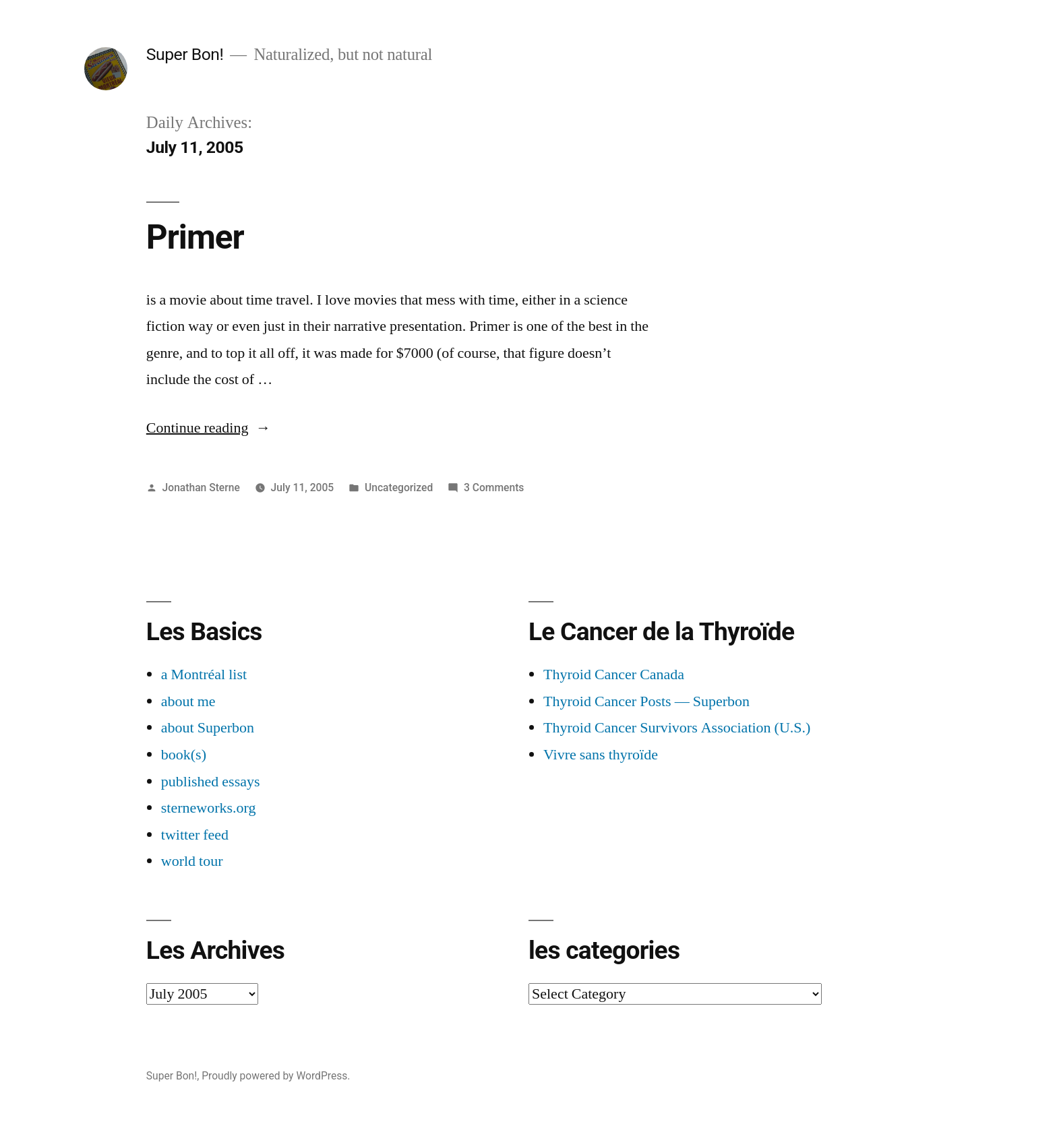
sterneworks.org (208, 807)
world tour (192, 861)
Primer (195, 237)
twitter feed (195, 834)
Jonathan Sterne (201, 487)
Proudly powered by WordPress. (276, 1075)
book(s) (183, 754)
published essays (210, 781)
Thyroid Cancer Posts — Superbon (646, 701)
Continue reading (208, 427)
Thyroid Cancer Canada (613, 674)
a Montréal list (204, 674)
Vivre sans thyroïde (600, 754)
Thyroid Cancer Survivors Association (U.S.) (676, 727)
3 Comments (494, 487)
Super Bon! (185, 54)
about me (188, 701)
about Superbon (207, 727)
